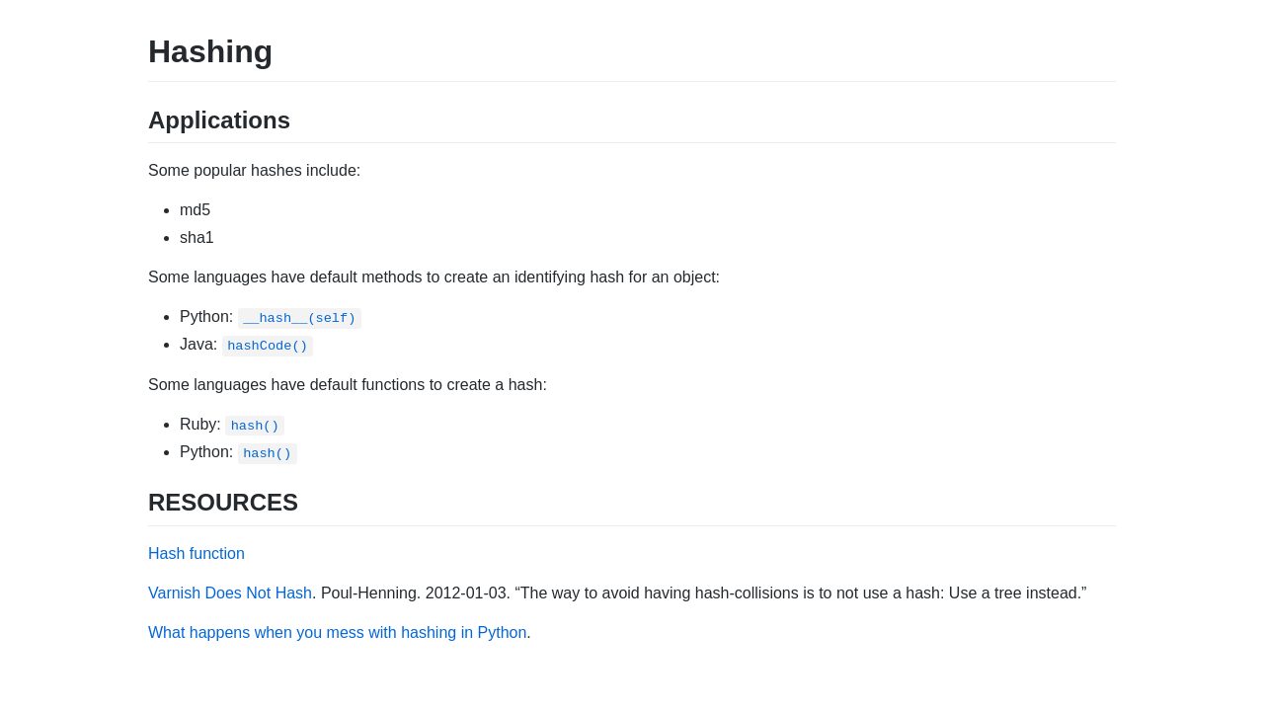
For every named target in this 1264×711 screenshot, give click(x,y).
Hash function (196, 553)
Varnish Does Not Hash (230, 593)
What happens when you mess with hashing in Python (337, 632)
